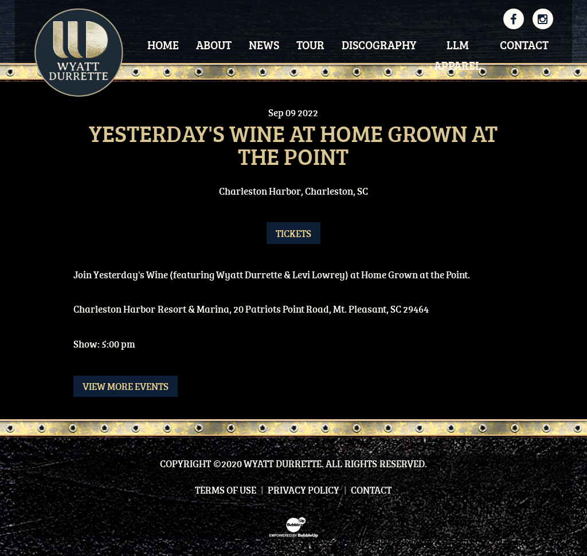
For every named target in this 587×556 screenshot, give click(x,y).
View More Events (126, 386)
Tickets (293, 233)
